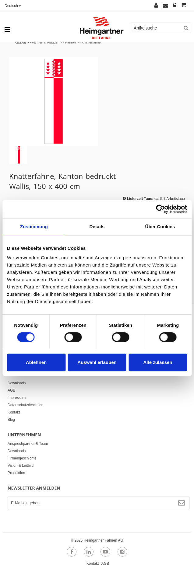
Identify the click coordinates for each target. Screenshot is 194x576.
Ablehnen (36, 362)
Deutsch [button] (13, 6)
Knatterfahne (91, 42)
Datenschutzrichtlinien (25, 405)
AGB (11, 390)
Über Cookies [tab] (160, 226)
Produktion (16, 473)
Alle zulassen (157, 362)
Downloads (17, 383)
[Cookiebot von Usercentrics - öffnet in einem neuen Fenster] (160, 209)
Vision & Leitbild (21, 465)
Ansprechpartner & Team (28, 444)
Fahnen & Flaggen (45, 42)
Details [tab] (97, 226)
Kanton (70, 42)
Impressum (17, 398)
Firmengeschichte (22, 458)
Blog (11, 419)
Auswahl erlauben (96, 362)
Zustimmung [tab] (34, 226)
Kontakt (14, 412)
